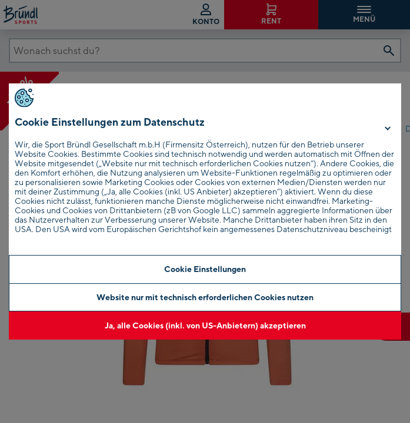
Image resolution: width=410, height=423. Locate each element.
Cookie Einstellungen (205, 269)
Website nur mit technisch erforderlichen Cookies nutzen (205, 297)
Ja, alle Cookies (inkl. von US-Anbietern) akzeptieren (205, 325)
